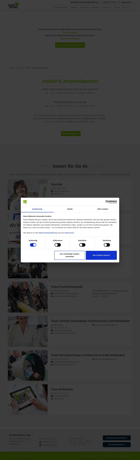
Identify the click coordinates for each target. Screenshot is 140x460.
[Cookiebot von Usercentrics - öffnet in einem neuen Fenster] (107, 201)
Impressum (69, 233)
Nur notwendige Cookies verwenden (69, 255)
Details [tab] (70, 209)
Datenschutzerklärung (48, 233)
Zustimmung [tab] (37, 209)
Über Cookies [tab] (102, 209)
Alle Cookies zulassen (101, 255)
